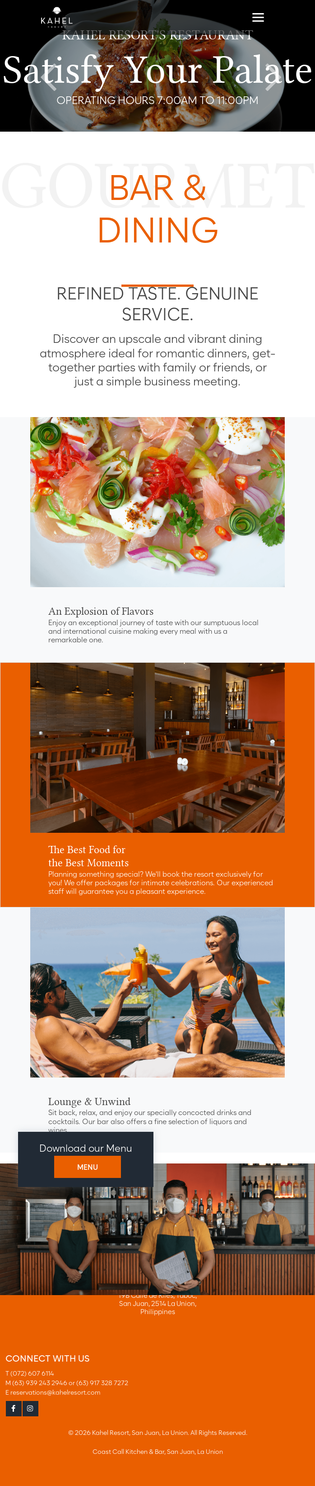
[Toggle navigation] (258, 16)
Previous (45, 66)
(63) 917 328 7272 (102, 1382)
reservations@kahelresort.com (55, 1392)
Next (269, 66)
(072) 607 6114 (32, 1373)
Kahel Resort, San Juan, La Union (140, 1432)
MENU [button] (87, 1167)
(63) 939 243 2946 (39, 1382)
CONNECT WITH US (47, 1358)
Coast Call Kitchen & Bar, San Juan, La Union (158, 1451)
